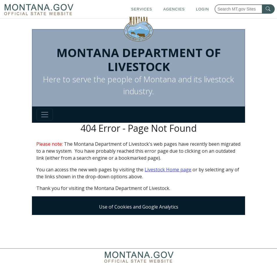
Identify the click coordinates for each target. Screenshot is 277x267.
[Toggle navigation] (45, 114)
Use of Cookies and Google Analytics (138, 207)
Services (141, 9)
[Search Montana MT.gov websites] (245, 9)
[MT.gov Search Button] (268, 9)
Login (202, 9)
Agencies (174, 9)
